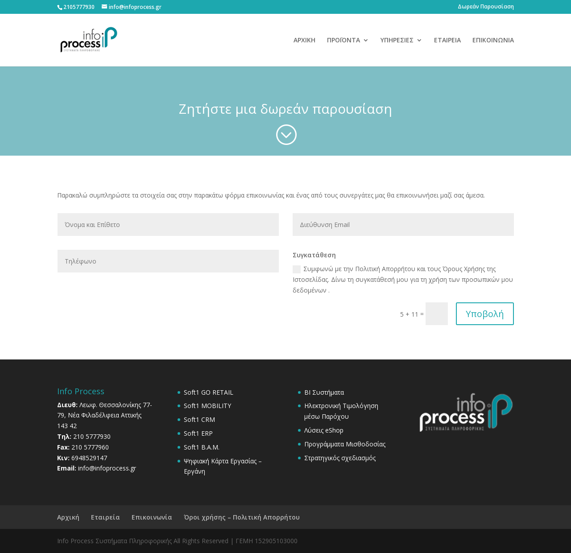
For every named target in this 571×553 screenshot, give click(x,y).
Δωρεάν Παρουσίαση (486, 7)
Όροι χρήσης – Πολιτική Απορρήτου (242, 517)
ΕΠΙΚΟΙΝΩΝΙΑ (493, 40)
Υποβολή (485, 314)
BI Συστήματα (324, 392)
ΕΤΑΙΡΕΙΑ (447, 40)
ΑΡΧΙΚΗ (304, 40)
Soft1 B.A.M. (201, 447)
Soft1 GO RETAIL (208, 392)
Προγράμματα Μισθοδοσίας (344, 444)
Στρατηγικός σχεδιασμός (340, 458)
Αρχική (68, 517)
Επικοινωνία (152, 517)
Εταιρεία (105, 517)
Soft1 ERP (198, 433)
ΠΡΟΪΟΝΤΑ (343, 40)
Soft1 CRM (199, 419)
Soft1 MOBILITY (207, 405)
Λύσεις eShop (323, 430)
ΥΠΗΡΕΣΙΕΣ (397, 40)
